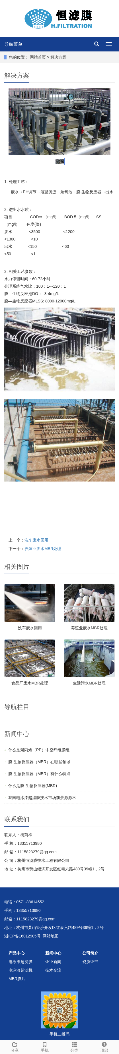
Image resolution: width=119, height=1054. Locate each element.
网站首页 (38, 57)
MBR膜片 (17, 978)
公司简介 (90, 953)
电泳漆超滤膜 (20, 961)
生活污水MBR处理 (89, 683)
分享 (15, 1046)
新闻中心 (53, 953)
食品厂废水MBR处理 (29, 683)
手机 (45, 1046)
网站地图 (51, 936)
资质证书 (90, 961)
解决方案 (58, 57)
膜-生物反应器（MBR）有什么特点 (39, 773)
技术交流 (53, 970)
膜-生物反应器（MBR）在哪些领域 (39, 762)
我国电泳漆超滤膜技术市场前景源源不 (42, 797)
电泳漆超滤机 (20, 970)
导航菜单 (13, 44)
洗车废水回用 (36, 540)
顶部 (104, 1046)
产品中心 (16, 953)
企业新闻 (53, 961)
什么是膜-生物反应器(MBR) (32, 785)
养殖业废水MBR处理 (42, 548)
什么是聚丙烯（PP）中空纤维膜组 (38, 750)
